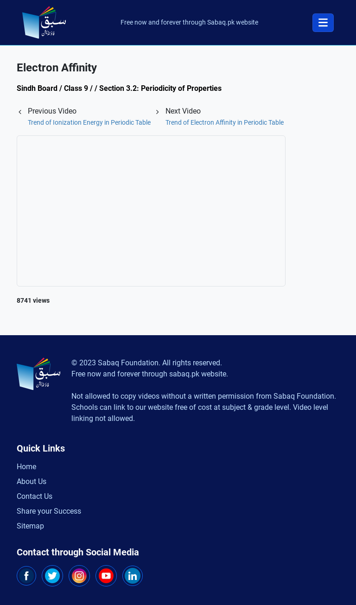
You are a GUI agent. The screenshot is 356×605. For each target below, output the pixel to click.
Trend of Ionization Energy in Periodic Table (89, 122)
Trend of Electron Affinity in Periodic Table (224, 122)
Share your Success (49, 511)
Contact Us (34, 496)
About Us (31, 481)
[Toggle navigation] (323, 22)
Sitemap (30, 526)
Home (26, 466)
